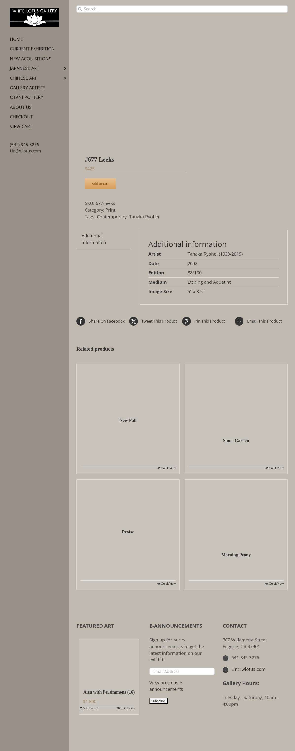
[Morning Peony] (236, 513)
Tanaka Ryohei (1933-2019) (215, 254)
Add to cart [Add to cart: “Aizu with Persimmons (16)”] (90, 708)
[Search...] (182, 9)
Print (110, 210)
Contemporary (112, 216)
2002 (192, 263)
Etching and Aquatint (209, 282)
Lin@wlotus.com (25, 151)
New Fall (128, 420)
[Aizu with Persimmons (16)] (109, 661)
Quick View (168, 468)
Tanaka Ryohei (144, 216)
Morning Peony (236, 554)
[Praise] (128, 502)
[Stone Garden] (236, 398)
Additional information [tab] (94, 239)
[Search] (80, 9)
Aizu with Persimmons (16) (109, 692)
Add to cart (100, 183)
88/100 (195, 273)
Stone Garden (236, 440)
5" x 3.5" (196, 291)
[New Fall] (128, 388)
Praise (128, 532)
